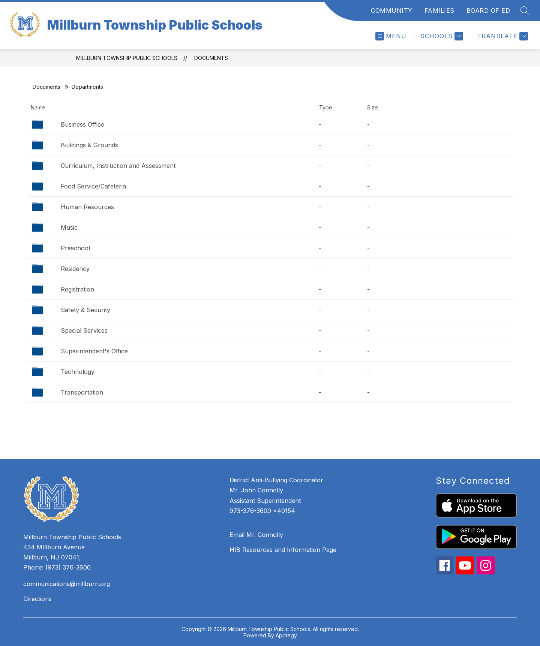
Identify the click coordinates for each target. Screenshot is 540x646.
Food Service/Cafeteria (93, 186)
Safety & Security (85, 310)
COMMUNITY (391, 10)
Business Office (82, 124)
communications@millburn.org (66, 584)
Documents (211, 58)
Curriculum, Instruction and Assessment (118, 165)
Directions (37, 599)
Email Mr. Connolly (256, 534)
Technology (77, 371)
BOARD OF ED (488, 10)
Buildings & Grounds (89, 145)
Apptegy (286, 635)
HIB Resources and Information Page (283, 549)
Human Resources (87, 207)
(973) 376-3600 (68, 567)
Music (69, 227)
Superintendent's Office (94, 351)
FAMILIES (439, 10)
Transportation (82, 392)
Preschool (75, 248)
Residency (75, 268)
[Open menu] (390, 36)
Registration (77, 289)
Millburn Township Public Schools (126, 58)
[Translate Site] (501, 36)
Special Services (84, 330)
